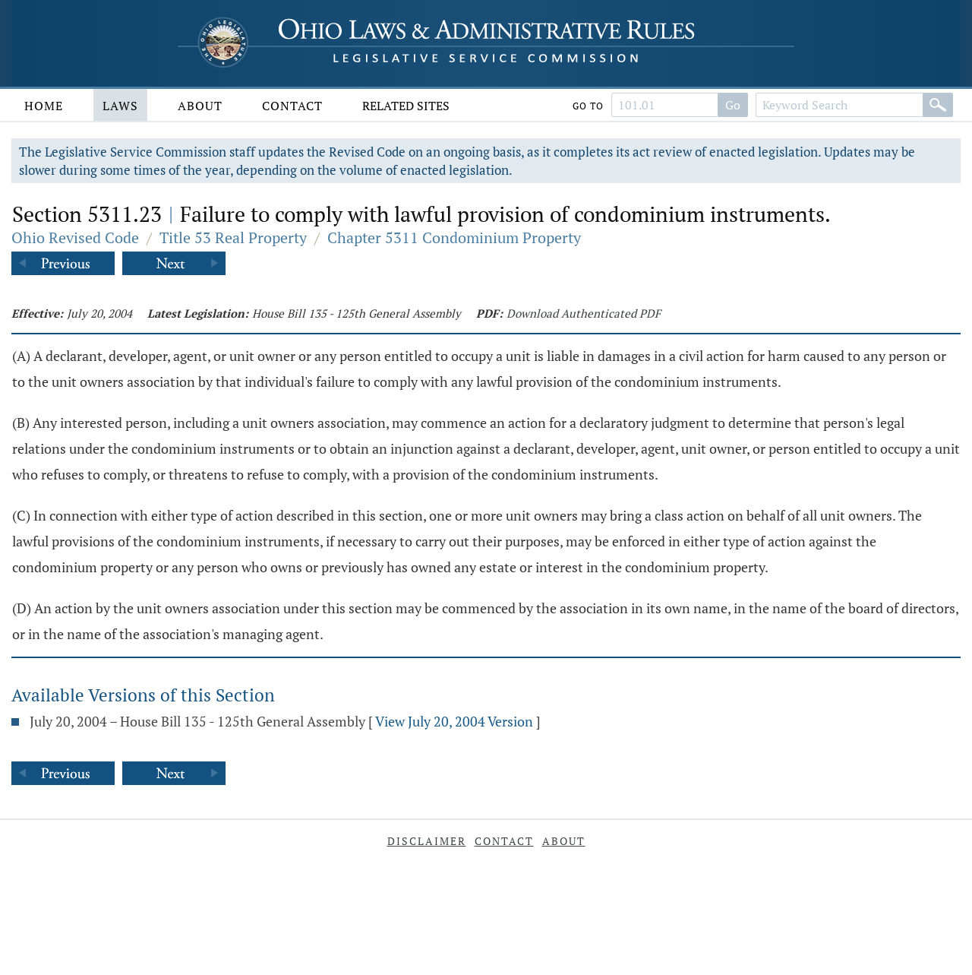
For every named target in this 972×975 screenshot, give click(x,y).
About (200, 105)
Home (43, 105)
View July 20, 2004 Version (454, 721)
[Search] (938, 105)
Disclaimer (426, 841)
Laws (120, 105)
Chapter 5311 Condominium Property (454, 237)
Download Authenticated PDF (584, 313)
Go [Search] (732, 105)
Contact (292, 105)
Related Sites (406, 105)
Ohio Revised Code (75, 237)
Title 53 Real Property (233, 237)
